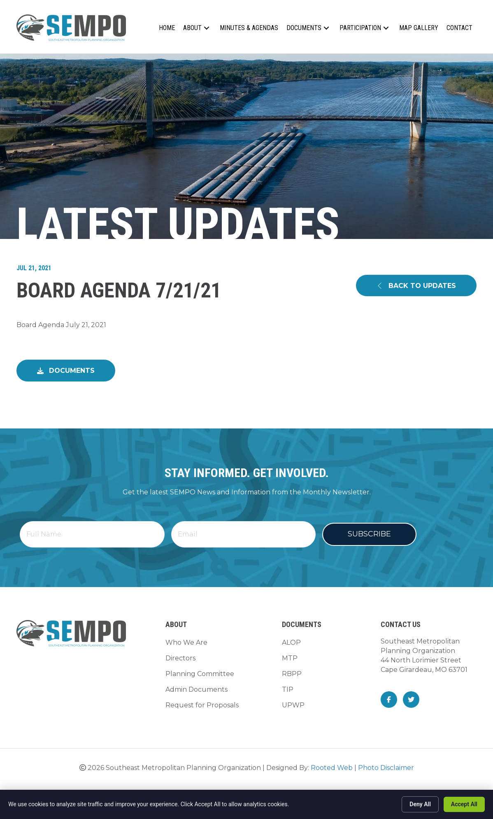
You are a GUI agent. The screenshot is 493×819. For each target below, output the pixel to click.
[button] (207, 28)
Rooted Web (332, 764)
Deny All (420, 804)
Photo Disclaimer (386, 764)
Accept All (464, 804)
